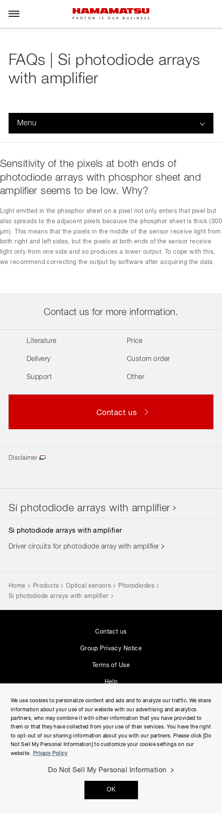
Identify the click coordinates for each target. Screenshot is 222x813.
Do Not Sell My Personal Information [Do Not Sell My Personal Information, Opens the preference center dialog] (107, 770)
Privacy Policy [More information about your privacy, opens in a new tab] (50, 753)
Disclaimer (23, 458)
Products (46, 586)
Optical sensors (88, 586)
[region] (111, 748)
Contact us (110, 632)
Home (17, 586)
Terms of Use (111, 665)
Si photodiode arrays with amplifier (90, 508)
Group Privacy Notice (111, 649)
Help (111, 682)
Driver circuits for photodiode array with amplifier (84, 546)
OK (111, 790)
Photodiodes (136, 586)
